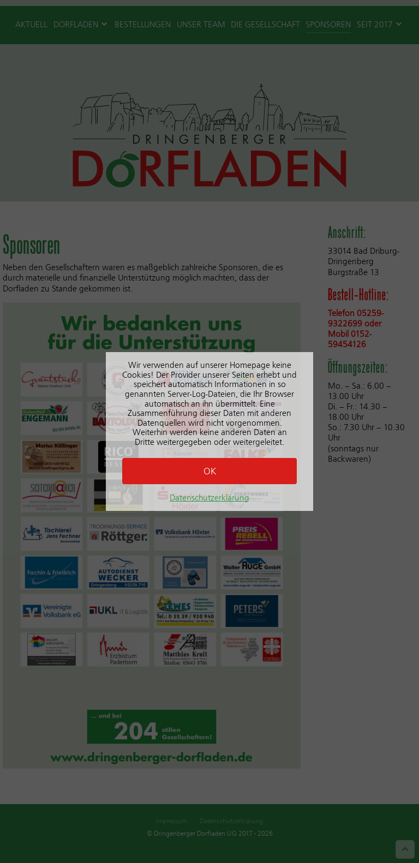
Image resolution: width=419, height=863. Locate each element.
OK (209, 471)
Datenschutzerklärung (209, 497)
